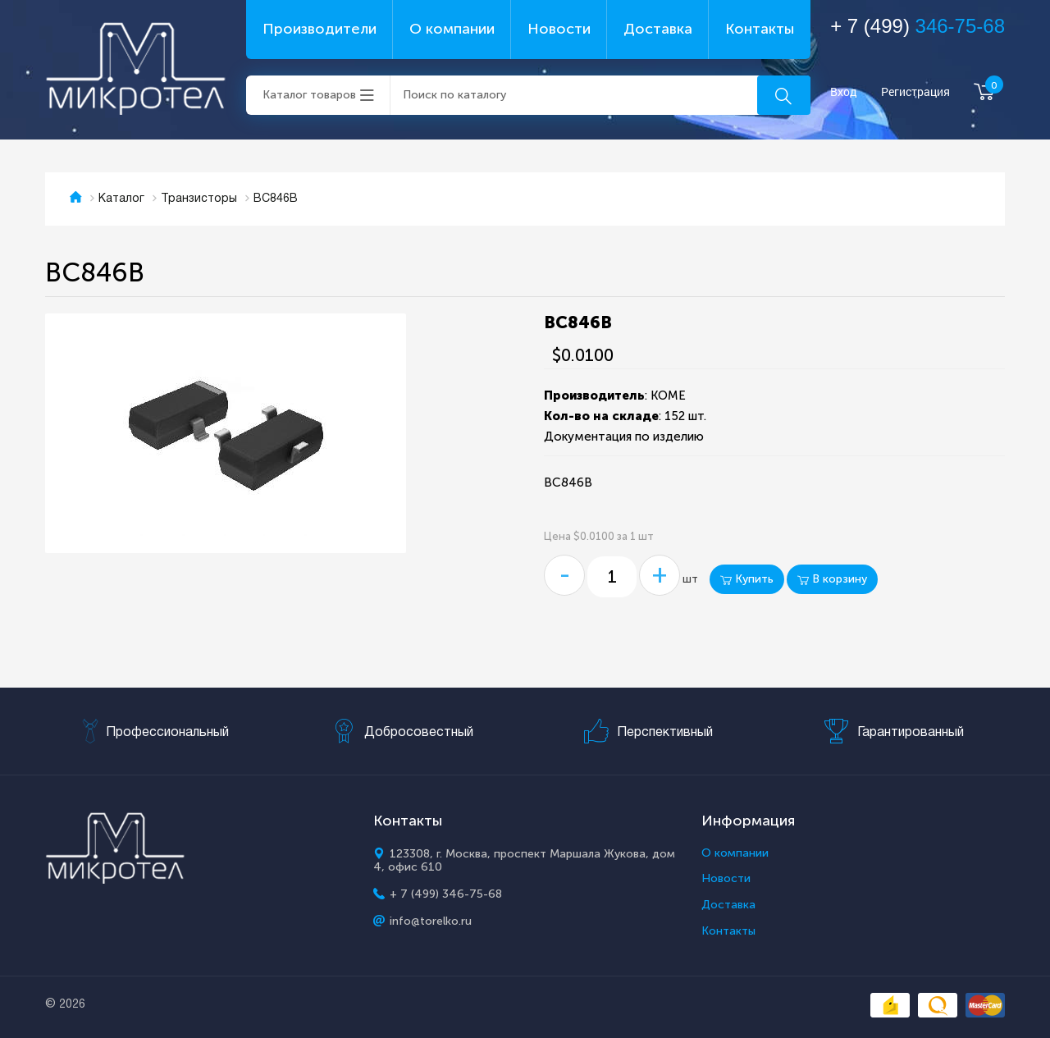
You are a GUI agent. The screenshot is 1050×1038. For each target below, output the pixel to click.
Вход (843, 92)
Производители (319, 29)
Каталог (121, 199)
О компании (452, 29)
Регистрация (915, 92)
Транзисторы (199, 199)
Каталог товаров (309, 95)
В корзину (832, 579)
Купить (747, 579)
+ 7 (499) (917, 26)
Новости (559, 29)
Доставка (657, 29)
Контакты (759, 29)
